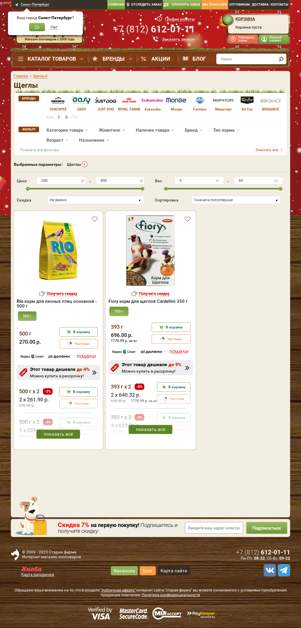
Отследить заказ (146, 4)
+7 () (154, 29)
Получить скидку (62, 293)
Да (37, 27)
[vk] (269, 570)
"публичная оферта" (118, 590)
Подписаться (266, 528)
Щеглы (74, 164)
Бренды (114, 59)
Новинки (116, 4)
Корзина (245, 18)
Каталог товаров (52, 59)
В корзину (81, 332)
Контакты (279, 4)
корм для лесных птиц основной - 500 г (57, 303)
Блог (199, 59)
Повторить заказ (246, 39)
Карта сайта (173, 571)
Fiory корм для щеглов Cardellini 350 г (148, 301)
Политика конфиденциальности (171, 595)
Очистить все (267, 150)
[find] (281, 59)
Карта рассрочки (37, 574)
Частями (81, 344)
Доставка (260, 4)
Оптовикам (239, 4)
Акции (160, 59)
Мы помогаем (214, 4)
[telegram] (283, 570)
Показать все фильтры (39, 150)
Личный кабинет (275, 39)
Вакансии (124, 571)
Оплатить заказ (186, 4)
